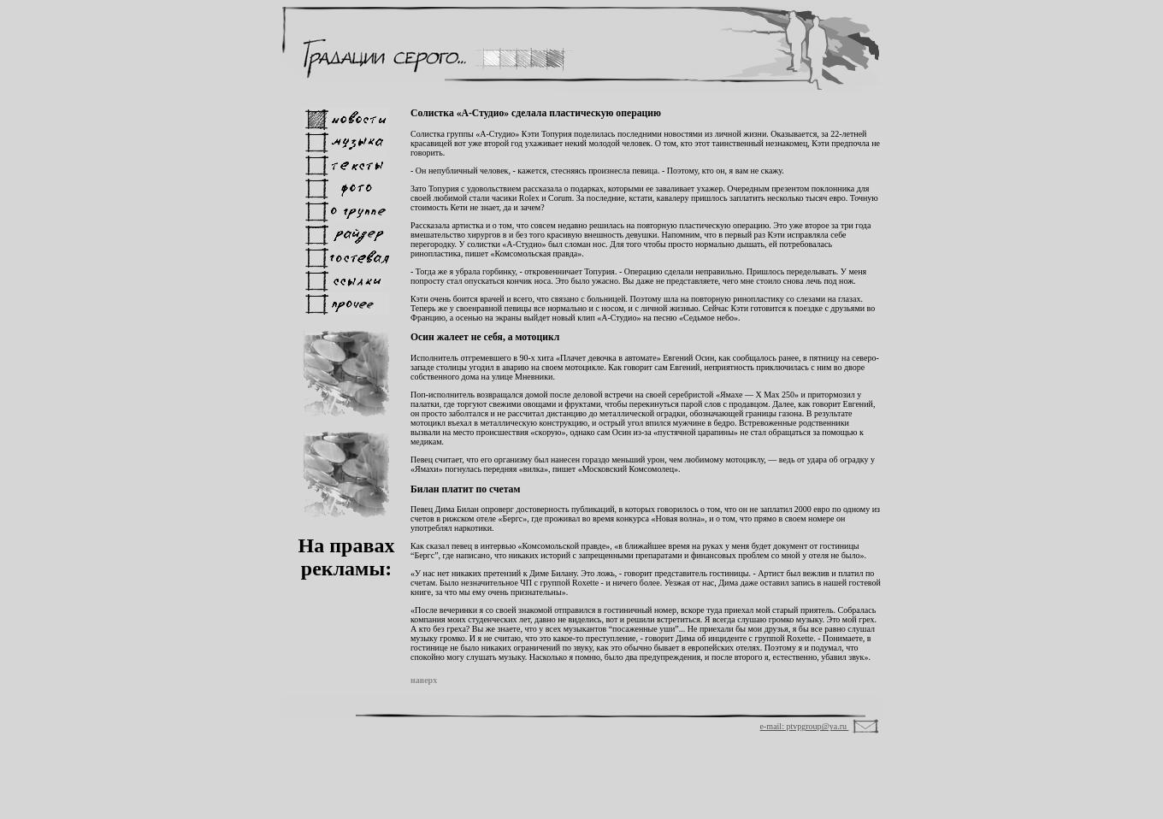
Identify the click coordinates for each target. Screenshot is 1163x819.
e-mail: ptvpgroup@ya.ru (804, 726)
